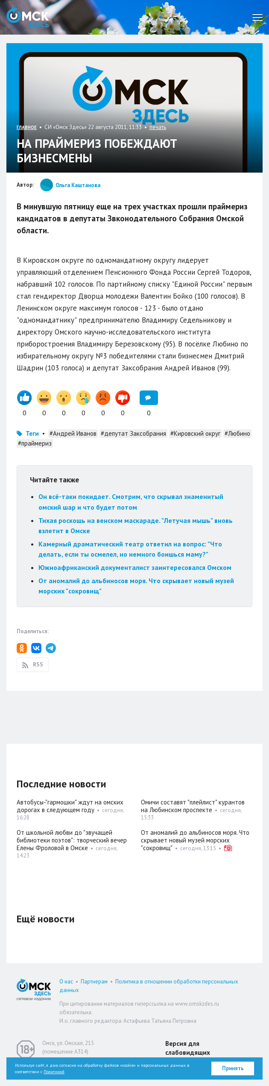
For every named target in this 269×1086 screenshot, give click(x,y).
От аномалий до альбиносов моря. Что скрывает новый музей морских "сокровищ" (195, 840)
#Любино (237, 433)
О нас (66, 981)
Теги (32, 433)
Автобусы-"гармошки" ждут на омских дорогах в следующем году (70, 806)
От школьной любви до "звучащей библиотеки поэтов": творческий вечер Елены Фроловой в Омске (72, 840)
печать (157, 127)
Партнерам (94, 981)
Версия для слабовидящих (187, 1048)
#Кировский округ (195, 433)
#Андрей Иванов (73, 433)
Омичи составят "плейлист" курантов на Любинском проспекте (193, 806)
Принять (233, 1068)
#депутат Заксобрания (133, 433)
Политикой (54, 1071)
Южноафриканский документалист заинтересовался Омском (134, 567)
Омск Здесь (27, 17)
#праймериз (35, 443)
